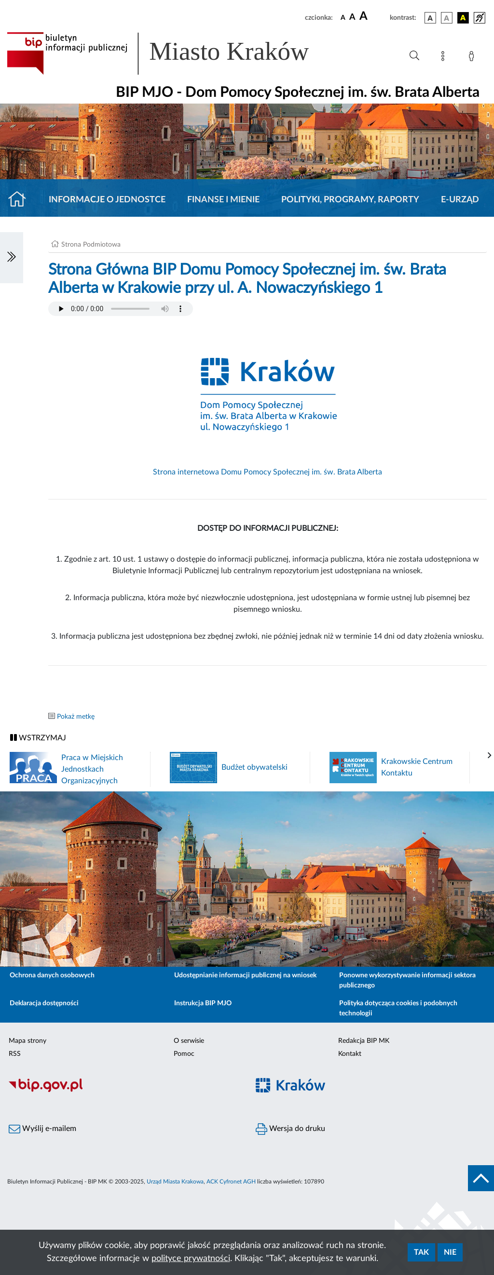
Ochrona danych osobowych (52, 975)
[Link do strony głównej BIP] (171, 53)
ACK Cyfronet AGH (231, 1181)
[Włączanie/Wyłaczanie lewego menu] (11, 257)
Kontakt (349, 1054)
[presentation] (489, 756)
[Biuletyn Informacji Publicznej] (123, 1091)
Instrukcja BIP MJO (203, 1003)
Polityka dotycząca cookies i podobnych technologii (398, 1008)
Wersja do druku (290, 1129)
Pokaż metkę (76, 716)
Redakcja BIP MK (363, 1041)
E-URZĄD (460, 200)
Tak (421, 1252)
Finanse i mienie (223, 200)
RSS (15, 1054)
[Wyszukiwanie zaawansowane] (414, 56)
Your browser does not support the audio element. (120, 309)
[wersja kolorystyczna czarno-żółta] (463, 18)
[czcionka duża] (373, 16)
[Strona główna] (21, 200)
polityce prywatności (190, 1258)
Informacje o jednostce (107, 200)
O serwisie (189, 1041)
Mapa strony (27, 1041)
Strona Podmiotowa (91, 244)
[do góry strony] (481, 1178)
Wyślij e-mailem (42, 1129)
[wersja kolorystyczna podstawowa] (430, 18)
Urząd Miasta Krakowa (175, 1181)
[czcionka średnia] (352, 17)
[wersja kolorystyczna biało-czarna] (446, 18)
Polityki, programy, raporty (350, 200)
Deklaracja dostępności (44, 1003)
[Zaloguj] (473, 57)
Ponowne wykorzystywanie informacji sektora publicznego (407, 980)
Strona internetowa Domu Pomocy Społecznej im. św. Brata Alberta (267, 472)
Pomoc (184, 1054)
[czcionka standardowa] (343, 17)
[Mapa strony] (445, 57)
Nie (450, 1252)
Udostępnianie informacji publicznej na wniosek (245, 975)
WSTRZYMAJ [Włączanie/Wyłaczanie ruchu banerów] (38, 738)
